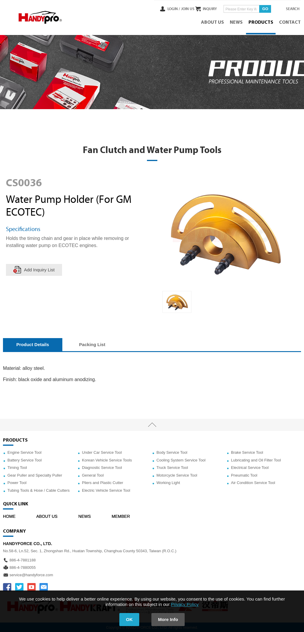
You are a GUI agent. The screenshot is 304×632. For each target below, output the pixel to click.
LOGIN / (162, 8)
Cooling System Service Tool (180, 459)
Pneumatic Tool (244, 474)
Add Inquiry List (39, 269)
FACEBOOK (7, 586)
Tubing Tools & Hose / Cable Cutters (38, 490)
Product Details (32, 343)
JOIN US (176, 8)
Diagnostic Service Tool (102, 467)
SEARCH (289, 8)
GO (259, 8)
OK (129, 619)
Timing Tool (17, 467)
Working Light (168, 482)
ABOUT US (212, 22)
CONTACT (290, 22)
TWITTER (19, 586)
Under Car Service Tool (102, 452)
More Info (169, 619)
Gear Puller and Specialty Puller (34, 474)
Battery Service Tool (24, 459)
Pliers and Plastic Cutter (102, 482)
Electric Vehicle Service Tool (106, 490)
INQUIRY (204, 8)
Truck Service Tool (172, 467)
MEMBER (121, 515)
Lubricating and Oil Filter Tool (256, 459)
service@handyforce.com (31, 574)
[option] (177, 301)
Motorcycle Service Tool (176, 474)
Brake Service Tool (247, 452)
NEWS (236, 22)
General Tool (93, 474)
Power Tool (16, 482)
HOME (9, 515)
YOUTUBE (31, 586)
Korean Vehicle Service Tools (107, 459)
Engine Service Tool (24, 452)
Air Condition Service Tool (253, 482)
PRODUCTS (261, 22)
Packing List (92, 343)
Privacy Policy (184, 604)
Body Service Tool (171, 452)
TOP (152, 424)
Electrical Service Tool (250, 467)
